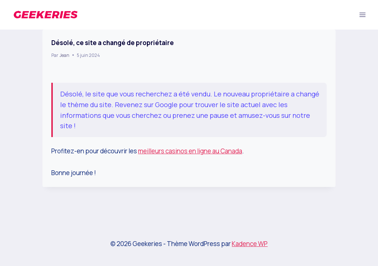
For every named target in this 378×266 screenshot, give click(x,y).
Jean (64, 55)
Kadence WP (250, 243)
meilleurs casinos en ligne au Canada (190, 151)
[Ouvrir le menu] (362, 14)
